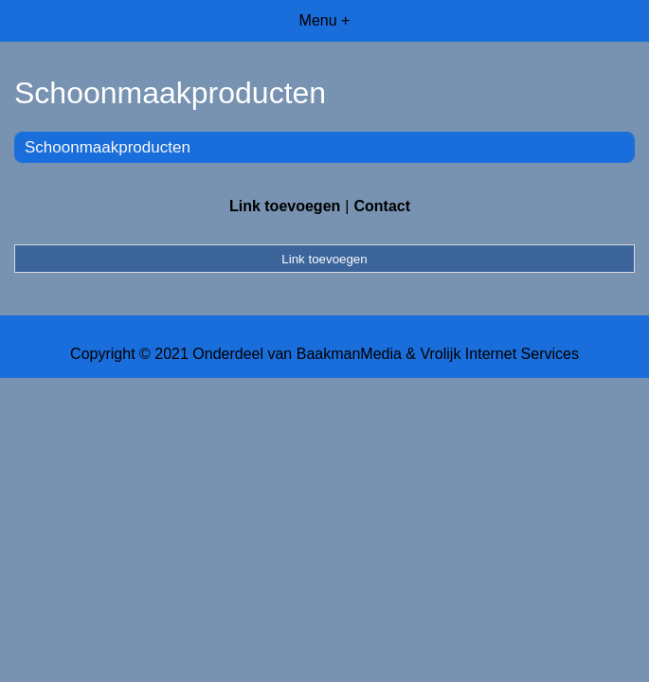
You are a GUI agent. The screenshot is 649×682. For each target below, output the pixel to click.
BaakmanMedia (349, 354)
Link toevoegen (284, 206)
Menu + (325, 20)
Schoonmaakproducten (107, 147)
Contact (381, 206)
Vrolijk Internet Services (499, 354)
